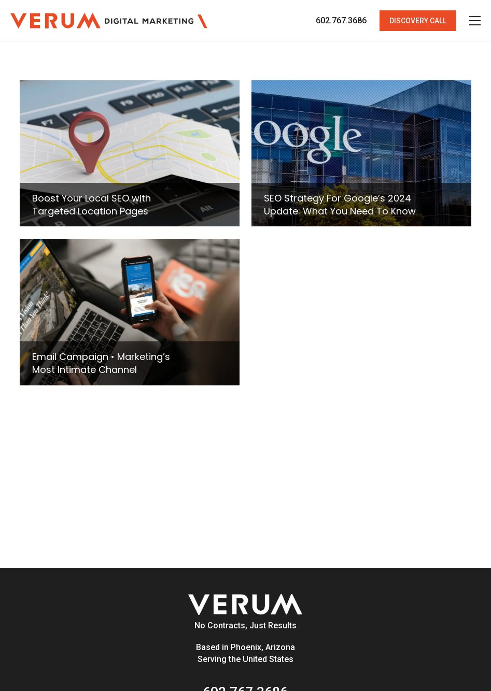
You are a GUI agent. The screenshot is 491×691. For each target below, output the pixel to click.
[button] (418, 20)
